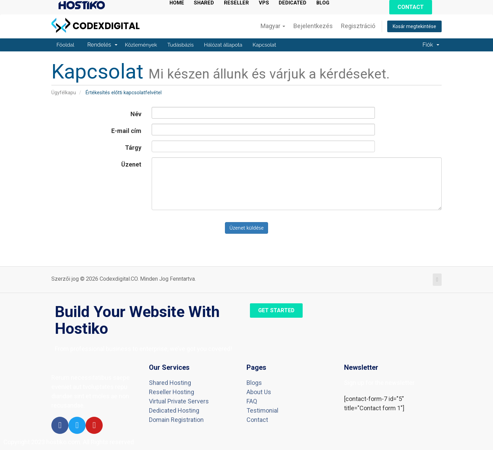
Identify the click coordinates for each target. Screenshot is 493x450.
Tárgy (133, 147)
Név (135, 114)
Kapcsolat (264, 45)
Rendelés (102, 44)
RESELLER (239, 3)
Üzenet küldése (246, 227)
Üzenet (131, 164)
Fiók (430, 44)
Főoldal (65, 45)
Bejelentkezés (313, 25)
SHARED (205, 3)
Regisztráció (358, 25)
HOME (177, 3)
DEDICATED (296, 3)
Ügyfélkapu (63, 93)
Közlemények (141, 45)
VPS (267, 3)
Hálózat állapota (223, 45)
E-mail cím (126, 130)
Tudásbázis (180, 45)
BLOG (328, 3)
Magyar (273, 25)
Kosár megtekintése (414, 26)
